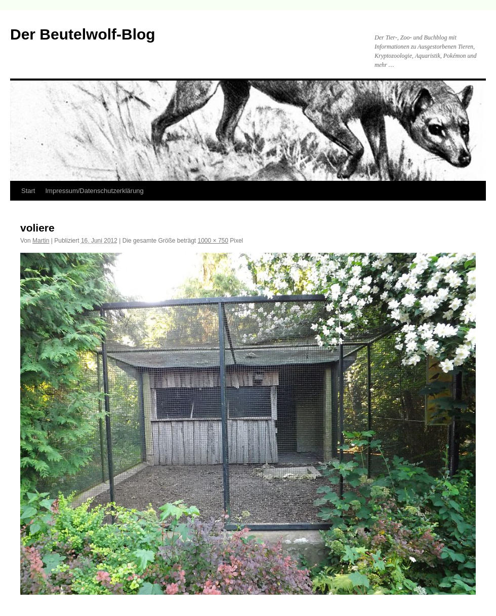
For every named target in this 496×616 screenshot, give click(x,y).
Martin (40, 240)
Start (28, 191)
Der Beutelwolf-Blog (82, 34)
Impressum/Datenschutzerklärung (94, 191)
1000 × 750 (213, 240)
